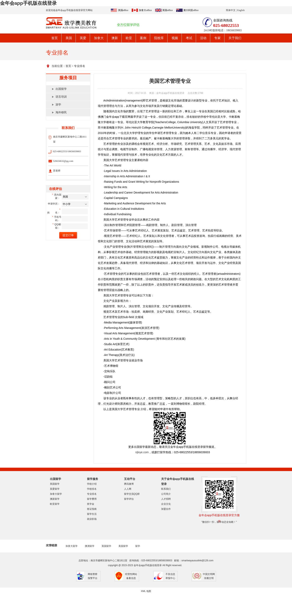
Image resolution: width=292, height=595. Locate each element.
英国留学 (106, 546)
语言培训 (61, 96)
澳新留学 (55, 499)
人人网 (127, 489)
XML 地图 (146, 591)
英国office (167, 10)
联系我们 (166, 489)
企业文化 (166, 504)
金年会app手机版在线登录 (28, 3)
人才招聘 (166, 499)
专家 (217, 38)
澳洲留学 (89, 546)
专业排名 (79, 66)
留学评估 (129, 499)
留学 (137, 546)
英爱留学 (55, 489)
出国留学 (61, 88)
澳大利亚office (191, 10)
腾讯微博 (129, 483)
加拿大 (99, 38)
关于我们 (234, 38)
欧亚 (129, 38)
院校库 (159, 38)
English (241, 10)
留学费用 (92, 499)
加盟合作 (166, 509)
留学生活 (92, 514)
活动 (203, 38)
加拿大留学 (56, 494)
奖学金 (90, 504)
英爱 (83, 38)
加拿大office (145, 10)
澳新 (114, 38)
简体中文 (230, 10)
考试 (189, 38)
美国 (69, 38)
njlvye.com (142, 452)
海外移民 (61, 112)
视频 (175, 38)
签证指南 (92, 509)
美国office (123, 10)
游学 (58, 104)
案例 (143, 38)
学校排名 (92, 489)
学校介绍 (92, 483)
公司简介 (166, 494)
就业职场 (92, 519)
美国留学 (55, 483)
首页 (54, 38)
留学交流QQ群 (132, 494)
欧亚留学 (55, 504)
